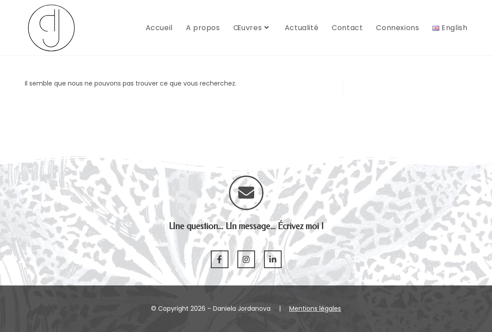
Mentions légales (315, 308)
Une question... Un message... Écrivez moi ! (246, 226)
